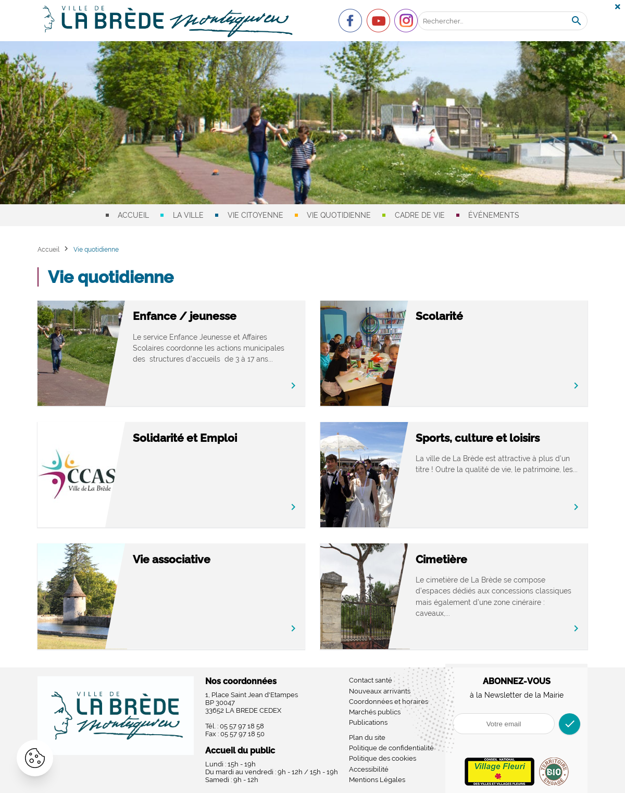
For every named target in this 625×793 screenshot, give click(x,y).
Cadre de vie (420, 215)
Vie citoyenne (255, 215)
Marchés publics (375, 712)
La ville (188, 215)
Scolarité (439, 316)
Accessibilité (369, 769)
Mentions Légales (377, 780)
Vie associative (171, 559)
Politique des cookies (382, 758)
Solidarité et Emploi (185, 437)
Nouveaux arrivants (379, 691)
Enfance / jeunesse (184, 316)
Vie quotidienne (339, 215)
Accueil (133, 215)
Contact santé (370, 680)
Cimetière (441, 559)
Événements (493, 215)
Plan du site (367, 737)
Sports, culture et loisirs (478, 437)
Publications (368, 722)
